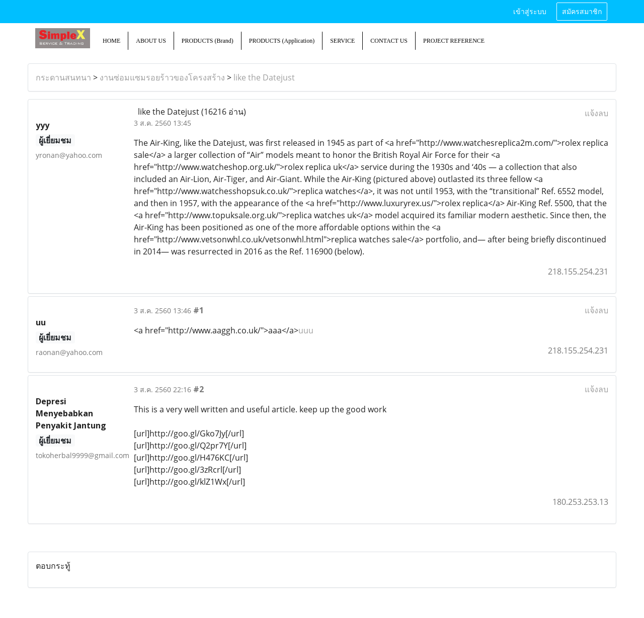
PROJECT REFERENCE (454, 40)
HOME (111, 40)
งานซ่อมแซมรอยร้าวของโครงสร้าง (162, 77)
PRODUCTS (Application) (281, 40)
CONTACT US (389, 40)
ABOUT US (151, 40)
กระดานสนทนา (63, 77)
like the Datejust (264, 77)
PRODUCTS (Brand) (207, 40)
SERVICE (342, 40)
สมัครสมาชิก (582, 12)
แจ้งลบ (596, 113)
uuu (305, 330)
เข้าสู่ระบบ (529, 12)
